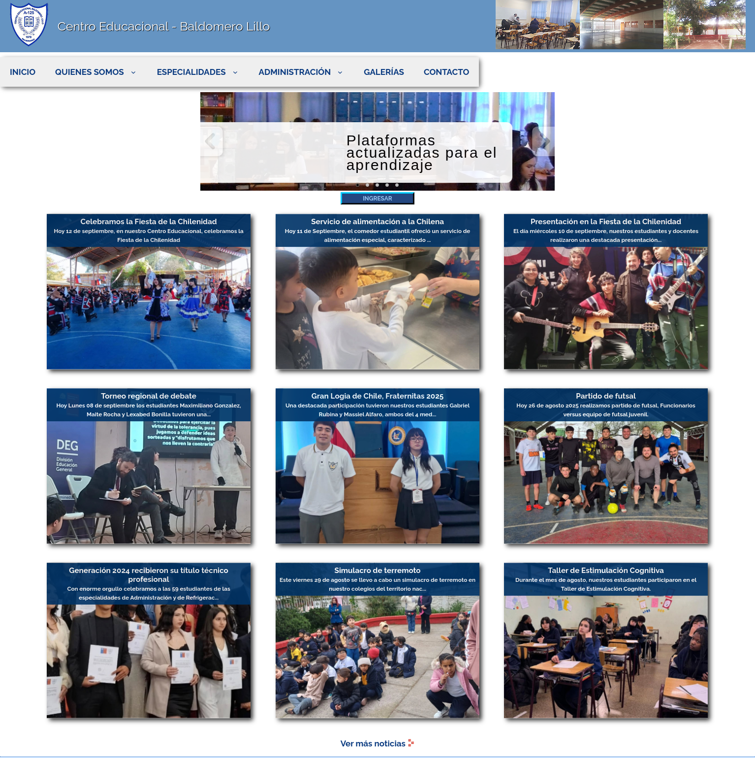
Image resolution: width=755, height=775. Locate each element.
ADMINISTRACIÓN (302, 72)
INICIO (22, 72)
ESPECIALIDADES (198, 72)
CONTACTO (446, 72)
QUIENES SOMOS (96, 72)
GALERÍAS (384, 72)
